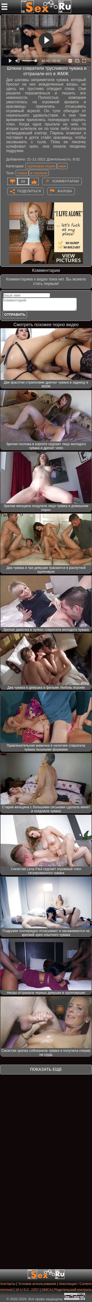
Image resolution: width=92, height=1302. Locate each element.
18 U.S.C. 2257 (27, 1290)
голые (22, 173)
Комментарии (65, 181)
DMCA (46, 1290)
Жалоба (64, 191)
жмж (62, 166)
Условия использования (37, 1284)
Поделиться (29, 191)
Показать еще (46, 1069)
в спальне (38, 173)
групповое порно (41, 166)
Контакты (7, 1284)
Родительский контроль (73, 1290)
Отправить (15, 315)
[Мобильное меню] (4, 7)
